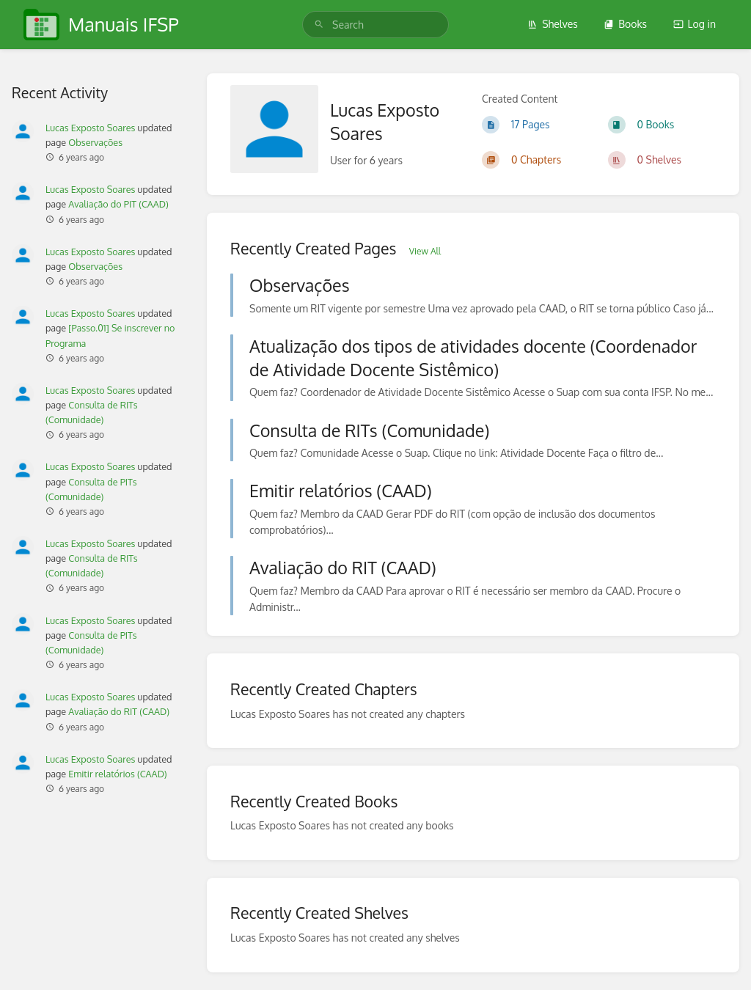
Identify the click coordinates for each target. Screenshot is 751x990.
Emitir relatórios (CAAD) (117, 774)
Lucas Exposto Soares (90, 127)
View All (425, 251)
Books (625, 24)
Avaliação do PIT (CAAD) (118, 204)
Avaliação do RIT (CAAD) (118, 711)
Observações (95, 142)
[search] (375, 24)
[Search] (319, 24)
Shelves (552, 24)
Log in (694, 24)
